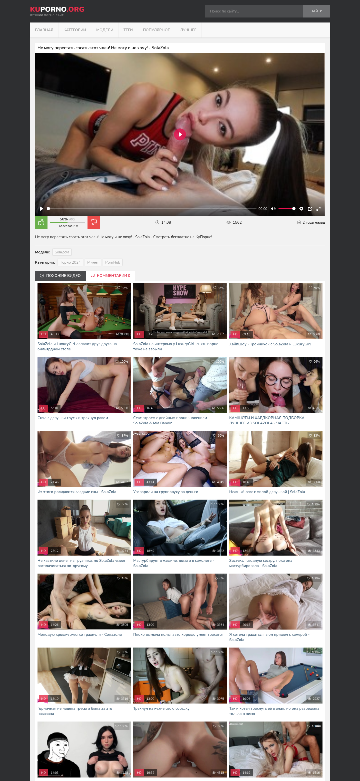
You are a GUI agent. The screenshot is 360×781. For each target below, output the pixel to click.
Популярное (156, 29)
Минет (93, 262)
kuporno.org (121, 739)
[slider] (151, 208)
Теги (128, 29)
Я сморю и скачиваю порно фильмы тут (132, 771)
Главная (44, 29)
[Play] (42, 209)
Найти (316, 11)
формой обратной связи (177, 760)
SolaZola (62, 252)
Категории (75, 29)
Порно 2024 (70, 262)
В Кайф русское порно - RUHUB (125, 765)
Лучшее (188, 29)
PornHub (112, 262)
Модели (104, 29)
